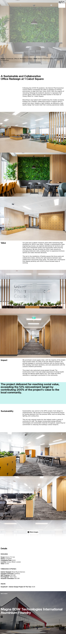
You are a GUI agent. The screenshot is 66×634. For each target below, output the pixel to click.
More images (33, 532)
